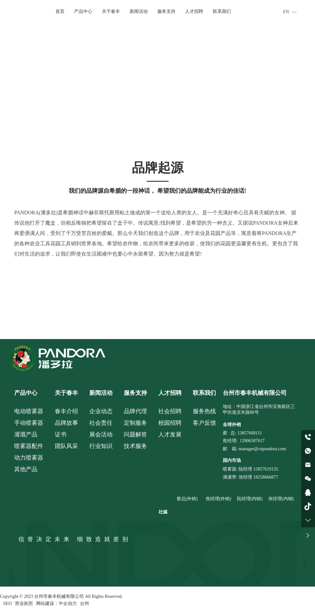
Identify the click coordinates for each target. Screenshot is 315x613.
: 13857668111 (248, 432)
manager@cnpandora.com (262, 447)
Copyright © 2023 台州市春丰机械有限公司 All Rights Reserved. (61, 596)
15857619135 (265, 468)
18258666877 (265, 476)
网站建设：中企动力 (56, 603)
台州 (84, 603)
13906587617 (252, 439)
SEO (7, 603)
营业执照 (24, 603)
